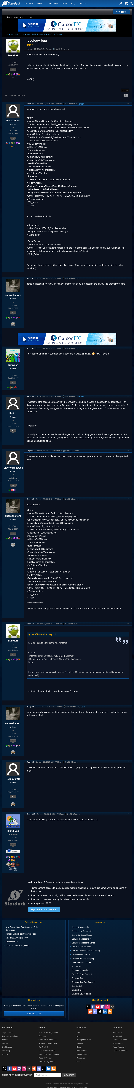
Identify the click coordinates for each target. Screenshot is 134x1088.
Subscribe (68, 1075)
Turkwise (13, 365)
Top (128, 104)
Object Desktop (8, 1032)
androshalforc (13, 295)
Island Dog (13, 831)
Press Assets (81, 1051)
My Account (117, 1036)
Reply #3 (30, 348)
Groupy (5, 1054)
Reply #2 (30, 278)
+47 (13, 69)
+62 (13, 312)
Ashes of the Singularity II (48, 1032)
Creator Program (82, 1054)
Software (29, 3)
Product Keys (118, 1043)
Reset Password (119, 1047)
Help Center (117, 1032)
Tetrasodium (13, 120)
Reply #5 (30, 451)
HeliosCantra (13, 779)
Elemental (42, 1036)
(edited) (81, 104)
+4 (13, 485)
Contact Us (80, 1058)
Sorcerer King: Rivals (47, 1062)
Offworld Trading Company (49, 1054)
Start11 (5, 1040)
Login (31, 17)
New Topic (121, 12)
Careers (79, 1043)
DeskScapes (7, 1047)
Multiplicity (6, 1051)
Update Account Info (120, 1051)
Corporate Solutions (9, 1036)
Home (6, 34)
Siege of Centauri (45, 1058)
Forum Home (12, 17)
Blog (73, 3)
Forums (79, 1062)
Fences (5, 1043)
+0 (13, 431)
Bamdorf (13, 55)
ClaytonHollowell (13, 467)
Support (82, 3)
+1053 (13, 845)
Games (40, 3)
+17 (13, 138)
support (125, 90)
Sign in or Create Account (44, 909)
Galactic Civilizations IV (48, 1040)
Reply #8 (30, 706)
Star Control (43, 1047)
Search (23, 17)
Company (81, 1028)
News (64, 3)
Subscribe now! (34, 1013)
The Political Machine (47, 1051)
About (78, 1032)
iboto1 (13, 413)
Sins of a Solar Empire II (48, 1043)
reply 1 (52, 634)
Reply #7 (30, 624)
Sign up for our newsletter (17, 1075)
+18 (13, 382)
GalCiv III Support (55, 34)
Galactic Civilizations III (36, 34)
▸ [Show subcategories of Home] (9, 34)
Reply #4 (30, 396)
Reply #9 (30, 762)
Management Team (83, 1040)
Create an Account (120, 1040)
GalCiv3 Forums (61, 49)
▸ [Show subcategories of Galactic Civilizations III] (46, 34)
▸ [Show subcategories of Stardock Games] (25, 34)
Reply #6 (30, 499)
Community (53, 3)
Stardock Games (17, 34)
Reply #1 (30, 104)
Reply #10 (31, 814)
